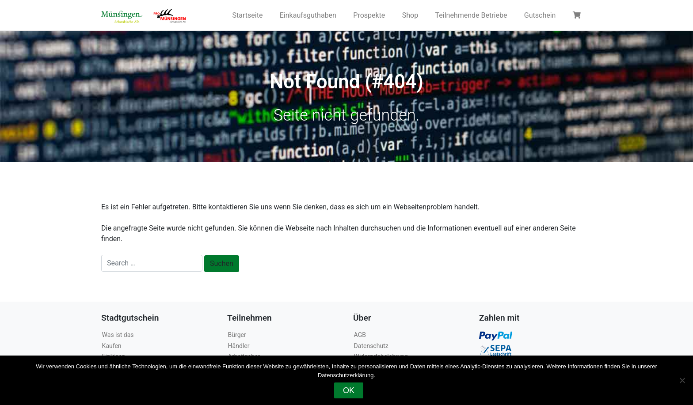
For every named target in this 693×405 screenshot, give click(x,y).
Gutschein (540, 15)
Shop (410, 15)
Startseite (247, 15)
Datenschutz (371, 345)
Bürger (237, 334)
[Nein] (682, 380)
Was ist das (118, 334)
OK (348, 390)
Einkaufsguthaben (308, 15)
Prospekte (369, 15)
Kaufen (112, 345)
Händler (239, 345)
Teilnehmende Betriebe (471, 15)
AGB (360, 334)
